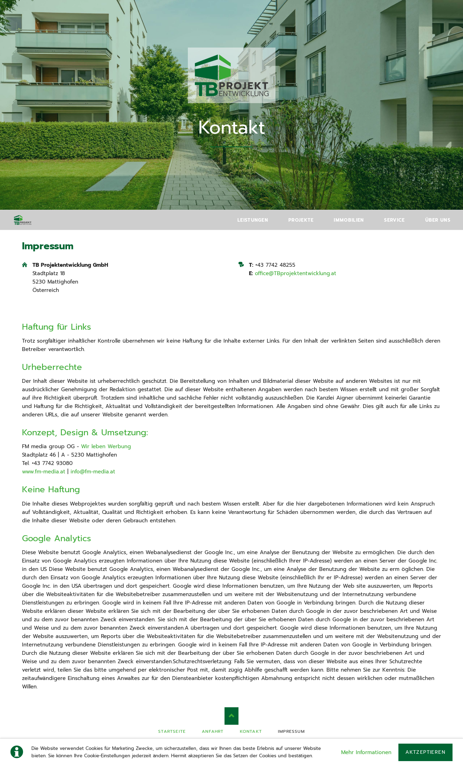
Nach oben (231, 716)
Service (394, 220)
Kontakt (251, 731)
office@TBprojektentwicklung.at (295, 273)
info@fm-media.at (93, 471)
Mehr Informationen (366, 752)
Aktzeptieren (425, 752)
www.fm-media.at (43, 471)
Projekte (301, 220)
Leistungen (252, 220)
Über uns (437, 220)
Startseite (172, 731)
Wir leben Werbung (106, 446)
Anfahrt (212, 731)
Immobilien (349, 220)
